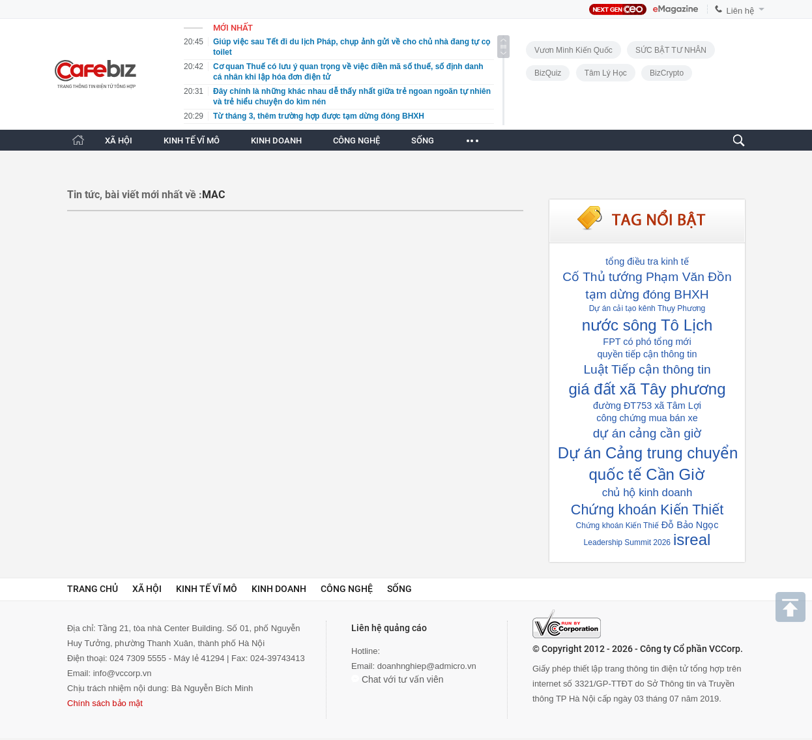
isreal (691, 539)
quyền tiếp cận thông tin (647, 354)
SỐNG (422, 140)
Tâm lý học (606, 73)
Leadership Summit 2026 (627, 542)
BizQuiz (547, 73)
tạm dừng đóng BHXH (646, 294)
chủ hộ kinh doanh (647, 492)
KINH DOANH (276, 140)
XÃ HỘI (118, 140)
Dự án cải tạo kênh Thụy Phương (647, 308)
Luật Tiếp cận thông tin (646, 369)
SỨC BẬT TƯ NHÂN (670, 50)
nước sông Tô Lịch (647, 325)
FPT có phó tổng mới (647, 341)
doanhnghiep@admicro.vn (426, 666)
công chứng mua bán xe (647, 418)
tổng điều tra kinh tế (646, 261)
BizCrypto (667, 73)
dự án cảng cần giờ (647, 433)
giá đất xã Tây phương (646, 389)
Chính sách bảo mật (105, 703)
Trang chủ (92, 589)
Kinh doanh (279, 589)
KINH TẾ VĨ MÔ (192, 140)
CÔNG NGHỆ (356, 140)
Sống (399, 589)
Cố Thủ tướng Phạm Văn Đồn (646, 277)
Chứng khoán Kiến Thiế (617, 525)
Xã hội (147, 589)
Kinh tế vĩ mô (206, 589)
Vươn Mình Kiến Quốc (573, 50)
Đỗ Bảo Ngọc (690, 525)
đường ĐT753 (622, 405)
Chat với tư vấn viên (397, 679)
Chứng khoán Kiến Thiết (647, 509)
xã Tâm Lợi (677, 405)
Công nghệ (347, 589)
